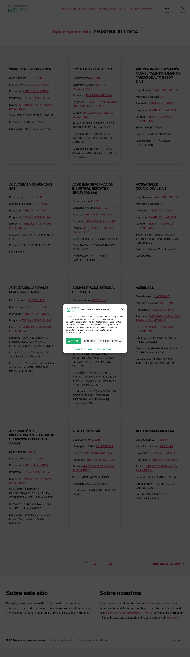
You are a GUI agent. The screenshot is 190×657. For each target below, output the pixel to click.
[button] (122, 309)
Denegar (89, 341)
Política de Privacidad (83, 349)
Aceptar (73, 341)
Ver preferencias (111, 341)
